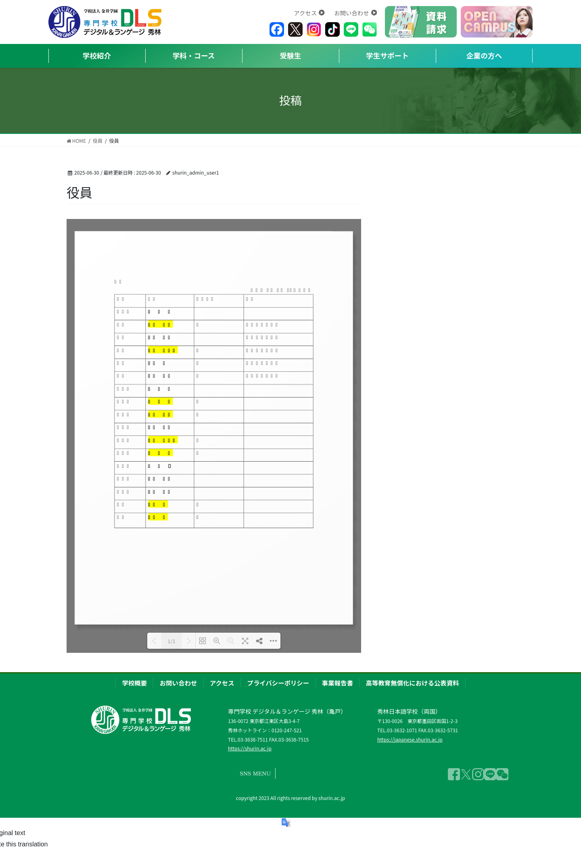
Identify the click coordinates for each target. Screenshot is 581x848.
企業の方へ (484, 55)
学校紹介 (97, 55)
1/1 (171, 641)
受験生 (290, 55)
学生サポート (387, 55)
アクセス (309, 12)
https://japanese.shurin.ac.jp (410, 739)
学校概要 (134, 682)
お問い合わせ (355, 12)
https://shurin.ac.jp (250, 748)
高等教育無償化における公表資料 (412, 682)
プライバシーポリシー (278, 682)
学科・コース (194, 55)
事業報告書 (337, 682)
